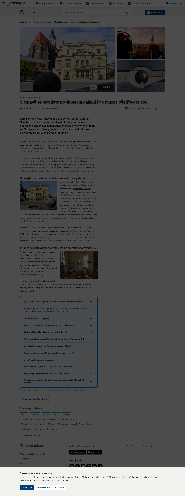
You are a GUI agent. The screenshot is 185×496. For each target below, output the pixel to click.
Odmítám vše (43, 487)
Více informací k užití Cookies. (54, 480)
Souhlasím (27, 487)
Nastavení (59, 487)
